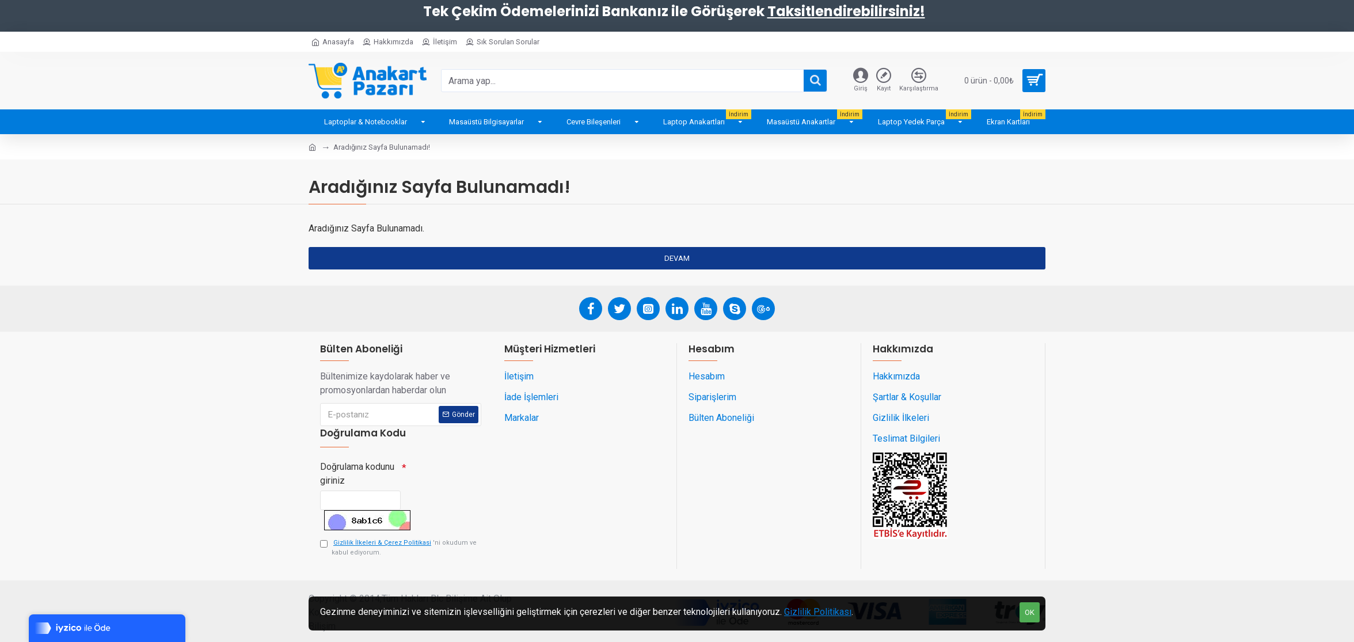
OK (1029, 612)
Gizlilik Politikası (817, 611)
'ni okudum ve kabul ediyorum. (398, 547)
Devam (677, 258)
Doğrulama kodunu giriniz (357, 469)
